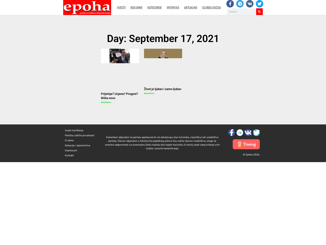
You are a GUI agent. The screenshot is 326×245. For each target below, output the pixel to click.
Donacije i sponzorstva (77, 145)
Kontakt (69, 155)
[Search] (259, 11)
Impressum (71, 150)
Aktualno (190, 7)
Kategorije (155, 7)
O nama (69, 140)
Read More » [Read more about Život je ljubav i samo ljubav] (149, 93)
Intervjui (173, 7)
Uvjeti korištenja (74, 130)
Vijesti (121, 7)
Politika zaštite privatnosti (79, 135)
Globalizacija (211, 7)
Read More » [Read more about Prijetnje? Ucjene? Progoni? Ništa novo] (106, 102)
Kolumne (137, 7)
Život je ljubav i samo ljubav (162, 89)
